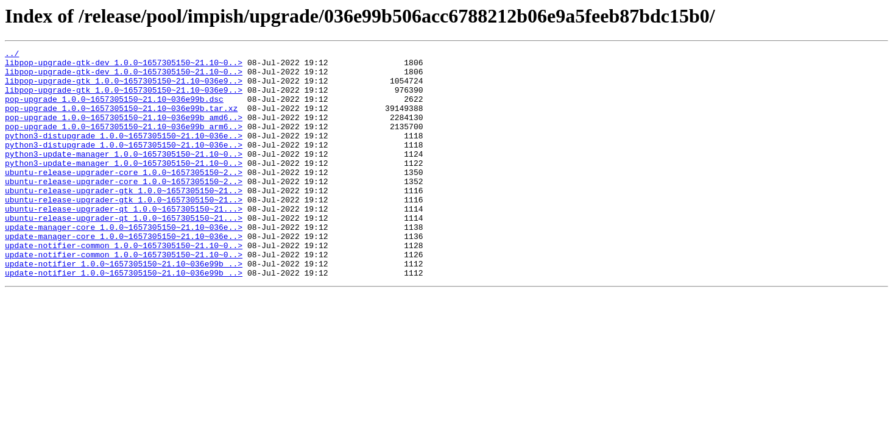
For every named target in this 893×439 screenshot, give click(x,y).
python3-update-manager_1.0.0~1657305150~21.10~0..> (123, 175)
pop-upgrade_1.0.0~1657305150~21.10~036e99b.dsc (114, 109)
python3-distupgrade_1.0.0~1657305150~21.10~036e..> (123, 153)
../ (12, 54)
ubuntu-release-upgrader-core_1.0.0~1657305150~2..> (123, 197)
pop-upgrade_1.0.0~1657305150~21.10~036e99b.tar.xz (121, 120)
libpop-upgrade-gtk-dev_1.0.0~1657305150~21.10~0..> (123, 65)
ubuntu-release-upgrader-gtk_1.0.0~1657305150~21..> (123, 219)
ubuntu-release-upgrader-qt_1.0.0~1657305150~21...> (123, 241)
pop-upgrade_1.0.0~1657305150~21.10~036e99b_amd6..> (123, 131)
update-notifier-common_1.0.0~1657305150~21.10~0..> (123, 285)
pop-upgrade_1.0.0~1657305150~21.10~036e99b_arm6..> (123, 142)
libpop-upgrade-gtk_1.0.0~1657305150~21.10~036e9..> (123, 87)
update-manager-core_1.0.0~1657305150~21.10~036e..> (123, 263)
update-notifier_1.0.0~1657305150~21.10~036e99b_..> (123, 307)
